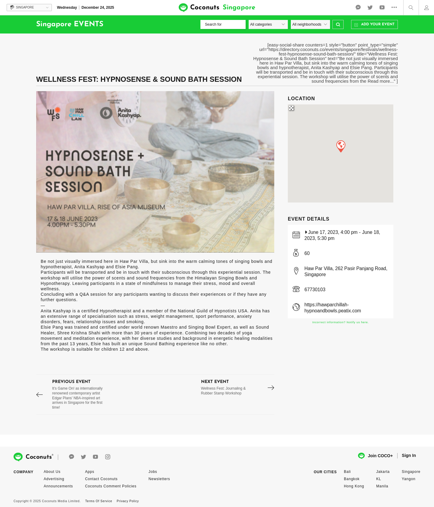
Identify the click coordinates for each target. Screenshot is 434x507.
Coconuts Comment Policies (111, 486)
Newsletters (159, 479)
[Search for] (223, 24)
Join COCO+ (375, 456)
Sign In (409, 455)
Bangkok (352, 479)
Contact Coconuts (101, 479)
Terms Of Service (98, 501)
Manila (382, 486)
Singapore (411, 472)
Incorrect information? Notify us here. (340, 322)
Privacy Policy (128, 501)
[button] (340, 146)
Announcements (58, 486)
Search (338, 25)
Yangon (408, 479)
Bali (347, 472)
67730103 (314, 289)
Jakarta (383, 472)
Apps (89, 472)
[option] (155, 172)
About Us (52, 472)
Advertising (54, 479)
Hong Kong (354, 486)
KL (378, 479)
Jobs (153, 472)
